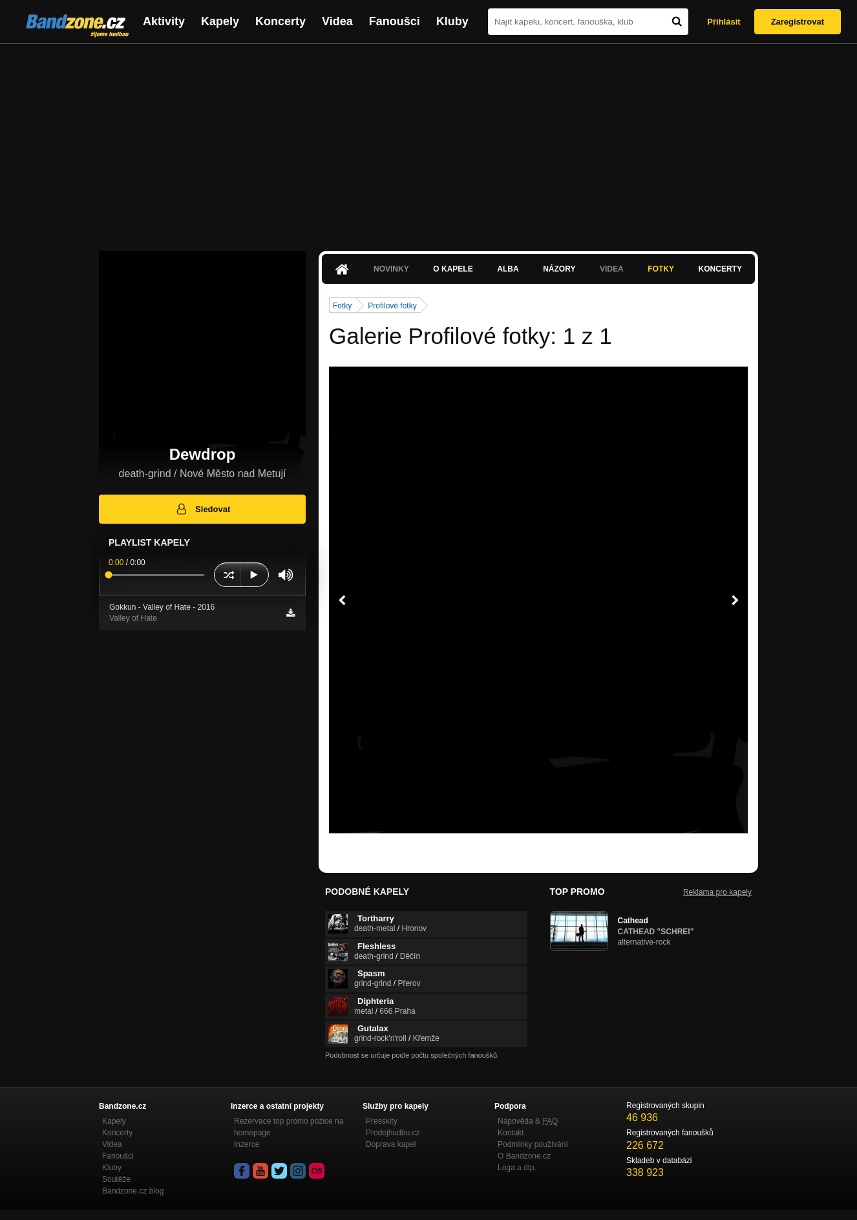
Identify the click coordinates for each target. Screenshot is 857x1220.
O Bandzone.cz (524, 1156)
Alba (507, 268)
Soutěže (116, 1179)
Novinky (391, 268)
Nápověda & (528, 1121)
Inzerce (246, 1144)
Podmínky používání (533, 1144)
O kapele (452, 268)
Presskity (381, 1121)
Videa (337, 21)
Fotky (661, 268)
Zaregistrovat (797, 22)
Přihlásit (723, 22)
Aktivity (164, 21)
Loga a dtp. (517, 1167)
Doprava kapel (391, 1144)
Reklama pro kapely (717, 892)
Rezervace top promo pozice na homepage (288, 1127)
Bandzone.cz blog (133, 1190)
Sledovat (203, 509)
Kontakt (511, 1132)
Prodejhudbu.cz (392, 1132)
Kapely (220, 21)
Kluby (452, 21)
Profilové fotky (392, 305)
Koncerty (280, 21)
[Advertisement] (428, 140)
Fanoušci (394, 21)
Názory (559, 268)
